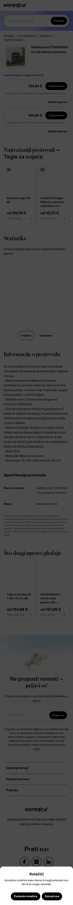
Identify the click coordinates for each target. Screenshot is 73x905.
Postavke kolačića (25, 896)
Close (4, 872)
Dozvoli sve (52, 896)
